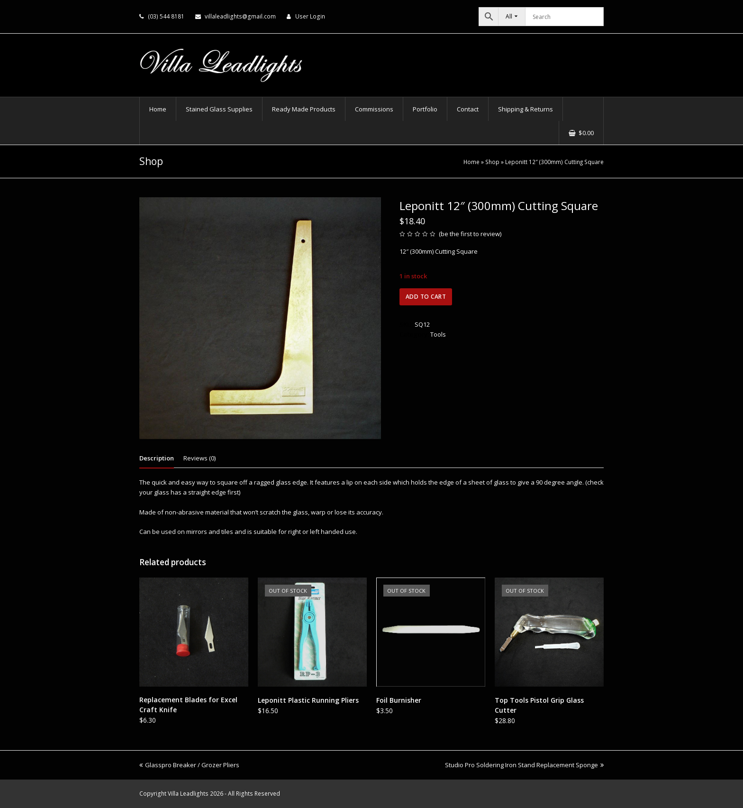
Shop (492, 161)
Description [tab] (156, 458)
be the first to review (470, 234)
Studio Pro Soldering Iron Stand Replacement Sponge (524, 765)
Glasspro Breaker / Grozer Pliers (189, 765)
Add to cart (426, 297)
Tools (438, 334)
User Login (310, 16)
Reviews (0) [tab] (199, 458)
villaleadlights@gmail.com (240, 16)
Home (471, 161)
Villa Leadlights (188, 794)
